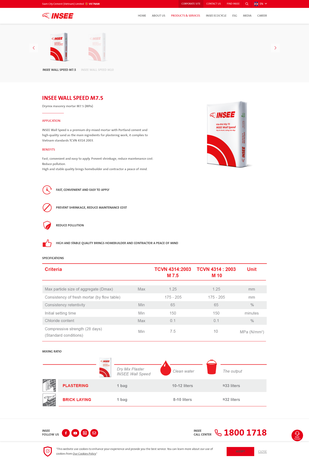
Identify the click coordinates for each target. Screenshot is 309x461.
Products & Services (185, 16)
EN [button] (258, 4)
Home (142, 16)
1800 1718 (240, 432)
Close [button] (262, 451)
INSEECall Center (202, 433)
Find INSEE (233, 4)
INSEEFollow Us (50, 433)
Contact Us (213, 4)
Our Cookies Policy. (84, 454)
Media (247, 16)
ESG (234, 16)
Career (262, 16)
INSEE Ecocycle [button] (216, 16)
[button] (246, 4)
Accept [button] (240, 451)
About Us (158, 16)
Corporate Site (190, 4)
